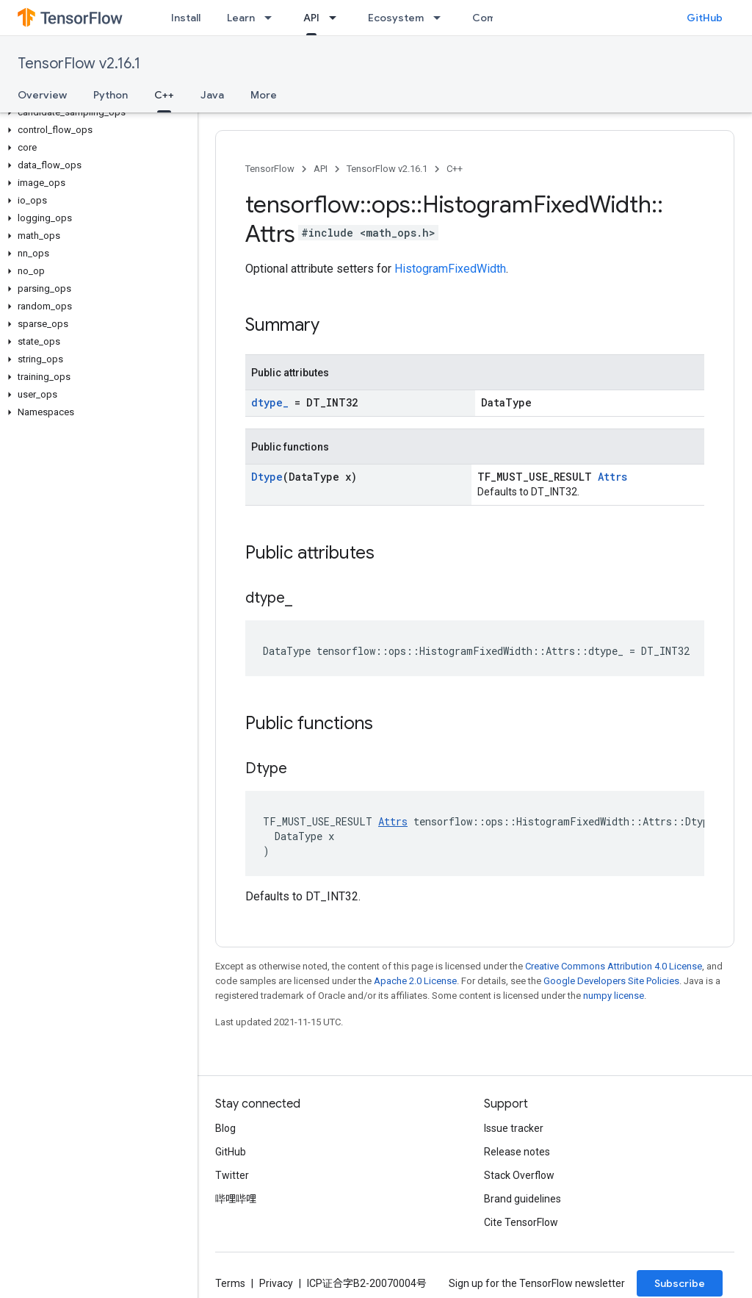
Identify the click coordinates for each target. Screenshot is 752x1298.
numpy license (613, 995)
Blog (225, 1128)
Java (212, 94)
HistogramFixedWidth (450, 269)
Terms (230, 1283)
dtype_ (270, 402)
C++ (454, 168)
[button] (96, 112)
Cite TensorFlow (521, 1222)
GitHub (705, 17)
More (263, 94)
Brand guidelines (522, 1199)
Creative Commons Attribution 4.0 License (613, 966)
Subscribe (679, 1283)
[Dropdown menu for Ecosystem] (441, 17)
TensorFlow (269, 168)
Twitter (232, 1175)
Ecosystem (396, 17)
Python (110, 94)
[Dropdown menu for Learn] (272, 17)
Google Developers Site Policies (611, 980)
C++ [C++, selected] (164, 94)
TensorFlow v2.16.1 (79, 63)
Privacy (276, 1283)
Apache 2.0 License (415, 980)
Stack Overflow (519, 1175)
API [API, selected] (311, 17)
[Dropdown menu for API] (337, 17)
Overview (42, 94)
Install (185, 17)
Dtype (267, 477)
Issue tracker (513, 1128)
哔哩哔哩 (235, 1199)
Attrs (612, 477)
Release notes (517, 1152)
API (321, 168)
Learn (241, 17)
